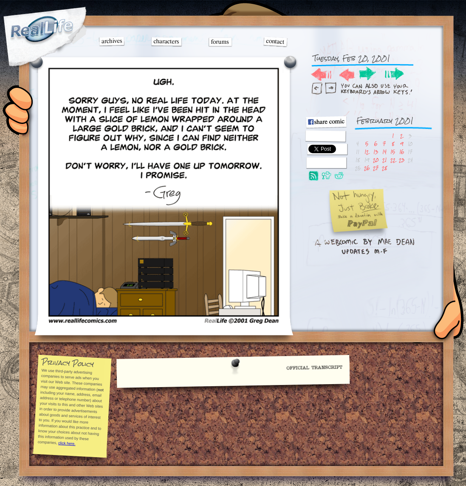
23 (401, 160)
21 (384, 160)
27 (375, 168)
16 (401, 152)
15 (392, 152)
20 (375, 160)
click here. (67, 443)
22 (392, 160)
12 (366, 152)
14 (384, 152)
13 (375, 152)
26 (367, 168)
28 (384, 168)
